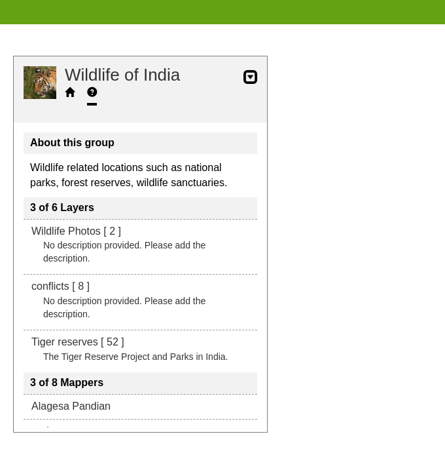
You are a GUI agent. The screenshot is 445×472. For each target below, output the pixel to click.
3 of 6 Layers (62, 207)
